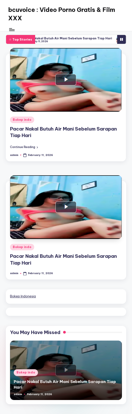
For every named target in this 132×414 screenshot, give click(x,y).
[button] (24, 146)
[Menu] (11, 29)
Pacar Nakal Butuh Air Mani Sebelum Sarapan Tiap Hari (82, 38)
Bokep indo (22, 119)
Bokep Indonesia (23, 296)
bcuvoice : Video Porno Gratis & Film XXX (61, 14)
